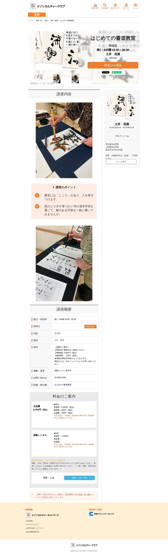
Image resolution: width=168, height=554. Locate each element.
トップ (31, 20)
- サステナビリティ (32, 524)
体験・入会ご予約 (79, 478)
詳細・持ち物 (84, 494)
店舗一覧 (39, 20)
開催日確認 (90, 326)
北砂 (45, 20)
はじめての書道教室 (62, 385)
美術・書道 (54, 20)
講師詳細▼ (113, 58)
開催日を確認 (113, 65)
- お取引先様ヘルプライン (34, 528)
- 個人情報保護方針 (32, 532)
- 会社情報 (29, 521)
